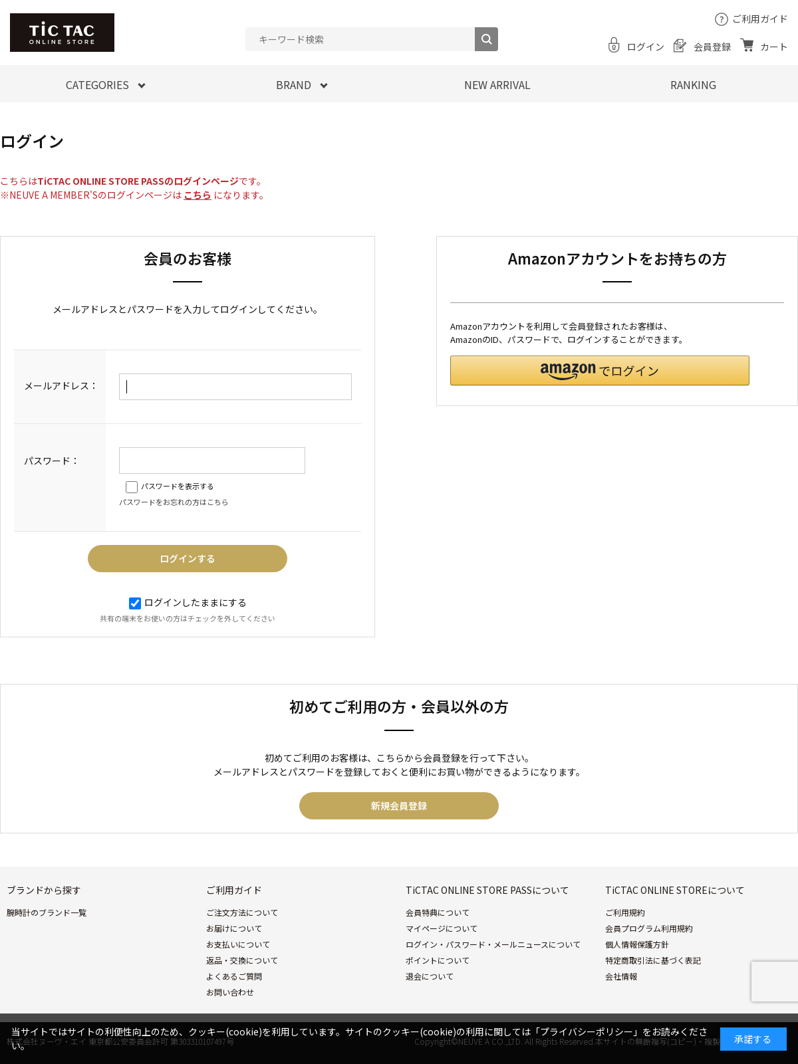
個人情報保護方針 (637, 944)
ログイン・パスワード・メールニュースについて (493, 944)
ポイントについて (437, 960)
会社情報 (621, 976)
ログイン (645, 46)
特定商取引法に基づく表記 (653, 960)
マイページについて (441, 928)
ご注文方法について (242, 912)
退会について (430, 976)
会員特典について (437, 912)
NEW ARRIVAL (497, 84)
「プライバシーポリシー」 (586, 1031)
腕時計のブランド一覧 (46, 912)
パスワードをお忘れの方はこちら (174, 501)
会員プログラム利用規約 (649, 928)
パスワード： (52, 460)
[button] (599, 370)
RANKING (693, 84)
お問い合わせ (230, 992)
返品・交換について (242, 960)
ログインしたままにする (188, 602)
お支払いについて (238, 944)
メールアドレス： (61, 385)
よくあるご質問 (234, 976)
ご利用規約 (625, 912)
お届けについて (234, 928)
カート (774, 46)
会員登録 (712, 46)
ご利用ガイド (760, 18)
